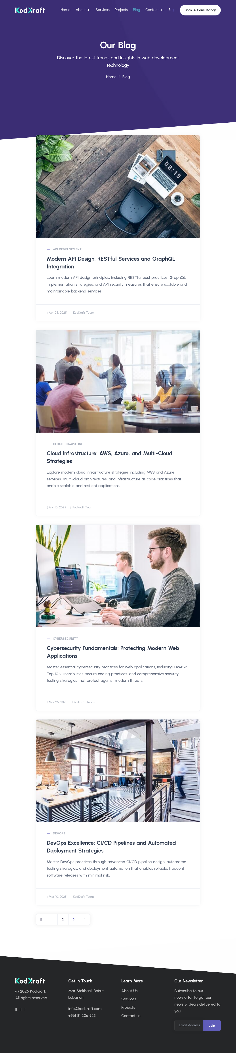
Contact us (154, 9)
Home (65, 9)
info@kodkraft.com (85, 1008)
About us (83, 9)
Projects (121, 9)
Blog (136, 9)
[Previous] (41, 919)
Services (103, 9)
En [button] (170, 9)
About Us (129, 990)
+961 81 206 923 (82, 1015)
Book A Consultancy (200, 10)
